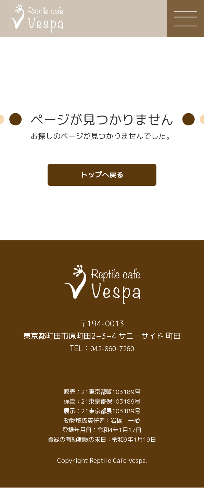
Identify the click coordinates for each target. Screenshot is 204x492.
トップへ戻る (102, 177)
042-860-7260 (112, 352)
